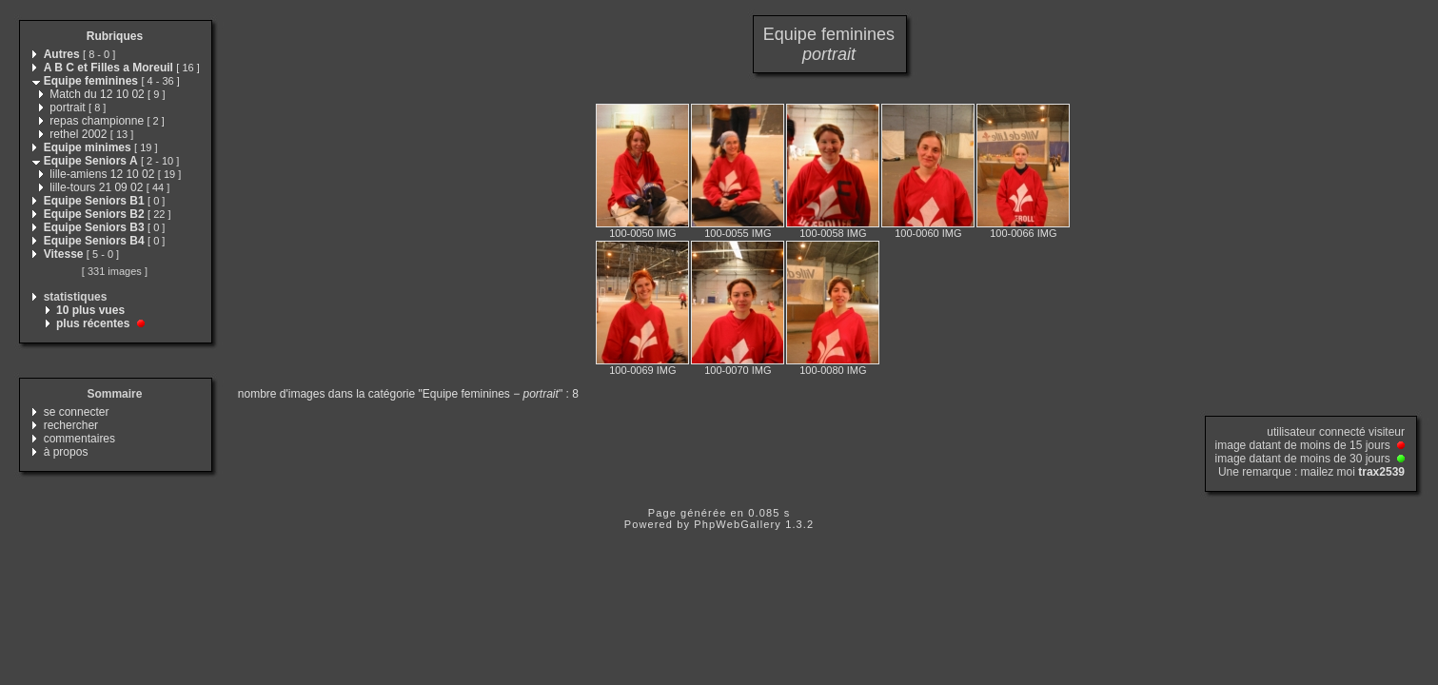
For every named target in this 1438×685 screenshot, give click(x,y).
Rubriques (115, 36)
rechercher (71, 425)
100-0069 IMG (642, 370)
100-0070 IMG (737, 370)
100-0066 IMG (1023, 233)
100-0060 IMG (928, 233)
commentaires (79, 438)
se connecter (76, 412)
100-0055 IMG (737, 233)
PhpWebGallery (737, 524)
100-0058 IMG (832, 233)
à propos (66, 452)
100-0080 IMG (832, 370)
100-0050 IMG (642, 233)
